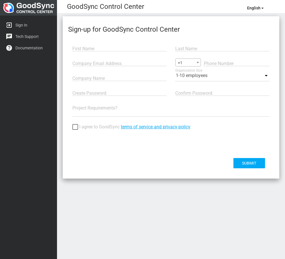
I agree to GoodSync (131, 127)
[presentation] (115, 144)
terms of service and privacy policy (155, 127)
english (255, 8)
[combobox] (188, 62)
